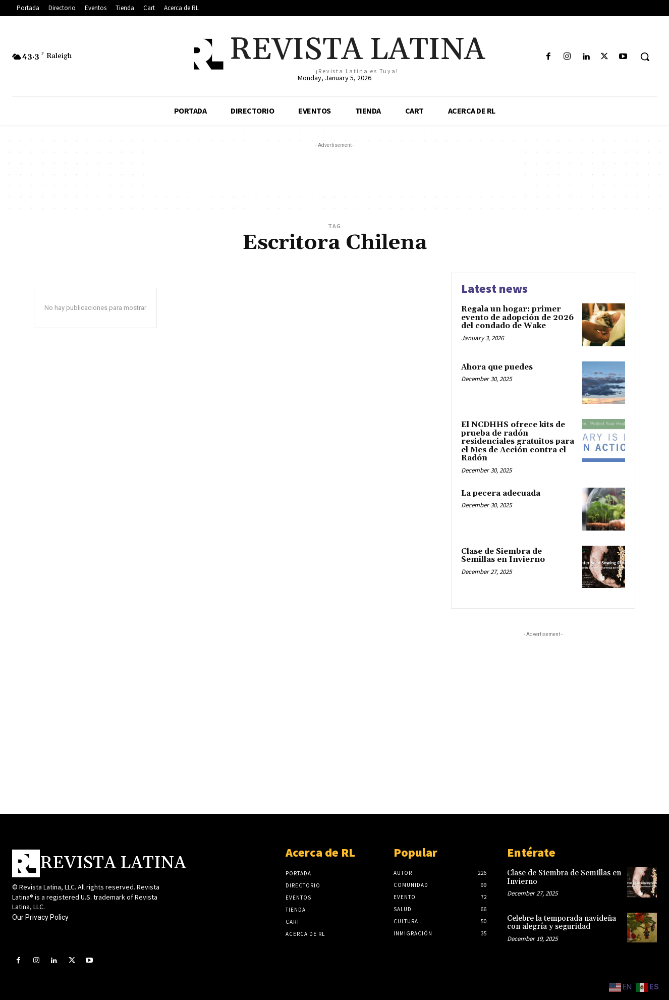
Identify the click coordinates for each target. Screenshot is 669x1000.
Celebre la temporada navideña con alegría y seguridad (561, 923)
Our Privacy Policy (40, 917)
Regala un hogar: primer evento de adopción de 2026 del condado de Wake (517, 317)
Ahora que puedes (497, 367)
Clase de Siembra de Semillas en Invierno (503, 556)
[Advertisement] (334, 173)
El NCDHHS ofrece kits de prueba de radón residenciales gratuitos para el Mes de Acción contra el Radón (517, 441)
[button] (645, 56)
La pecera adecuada (500, 493)
